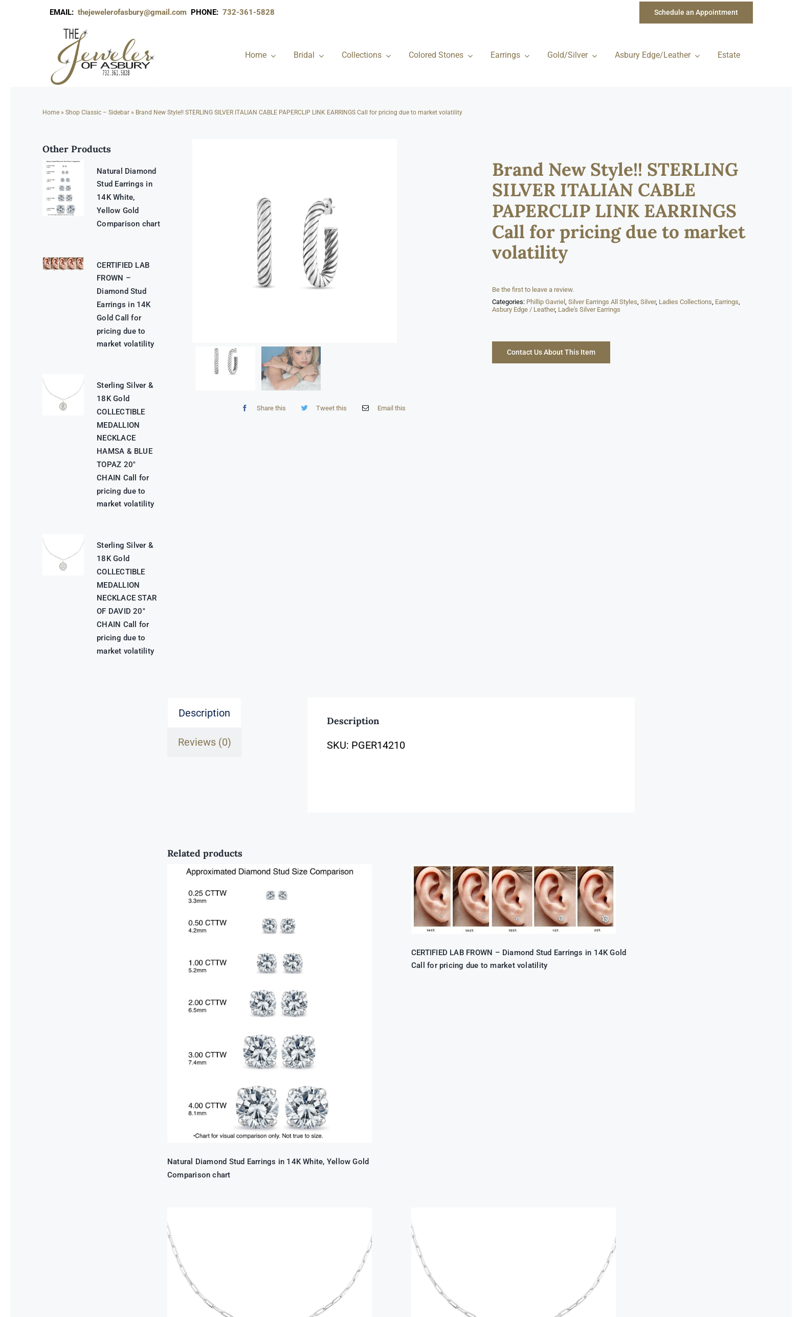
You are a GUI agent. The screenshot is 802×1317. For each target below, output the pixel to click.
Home (50, 112)
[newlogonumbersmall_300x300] (103, 30)
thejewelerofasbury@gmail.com (134, 12)
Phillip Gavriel (545, 302)
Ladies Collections (685, 302)
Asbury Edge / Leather (523, 309)
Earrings (727, 302)
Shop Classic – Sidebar (97, 112)
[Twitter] (321, 408)
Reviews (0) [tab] (204, 742)
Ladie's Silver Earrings (589, 309)
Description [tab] (204, 713)
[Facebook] (261, 408)
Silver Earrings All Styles (602, 302)
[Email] (381, 408)
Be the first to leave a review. (533, 289)
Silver (648, 302)
